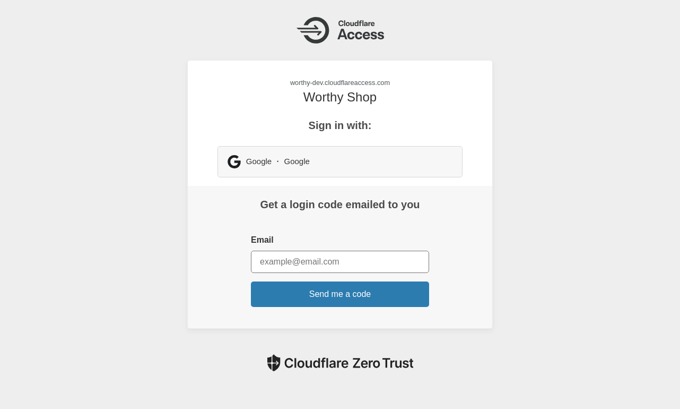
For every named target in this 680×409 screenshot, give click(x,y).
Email (262, 239)
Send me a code (340, 294)
